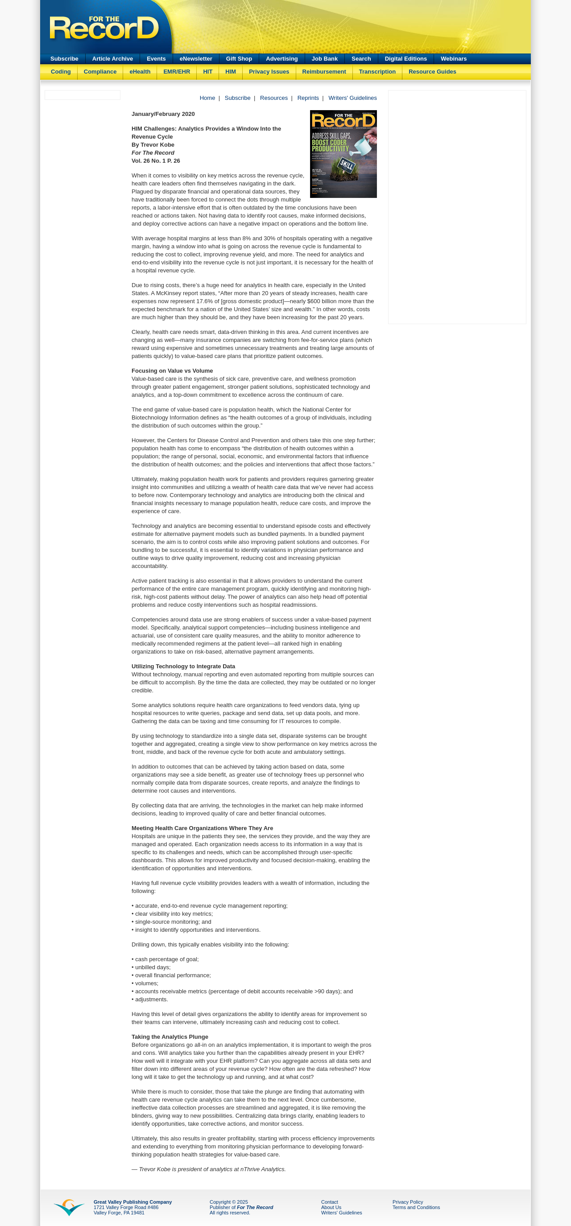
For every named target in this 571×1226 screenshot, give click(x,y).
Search (361, 58)
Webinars (454, 58)
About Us (331, 1207)
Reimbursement (324, 71)
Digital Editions (406, 58)
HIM (230, 71)
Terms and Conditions (416, 1207)
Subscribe (64, 58)
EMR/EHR (176, 71)
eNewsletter (196, 58)
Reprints (308, 98)
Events (156, 58)
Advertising (282, 58)
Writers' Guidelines (353, 98)
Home (207, 98)
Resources (274, 98)
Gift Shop (239, 58)
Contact (329, 1202)
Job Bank (325, 58)
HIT (207, 71)
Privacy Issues (269, 71)
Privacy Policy (408, 1202)
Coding (61, 71)
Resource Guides (432, 71)
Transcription (377, 71)
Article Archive (112, 58)
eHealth (139, 71)
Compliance (100, 71)
